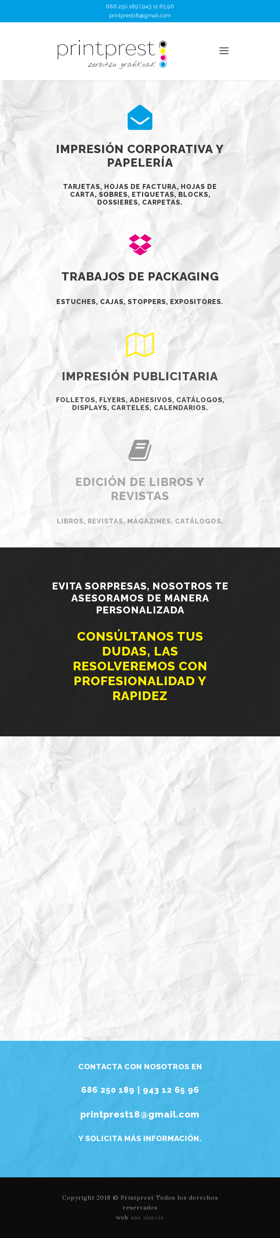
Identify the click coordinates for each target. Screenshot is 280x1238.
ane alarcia (147, 1217)
